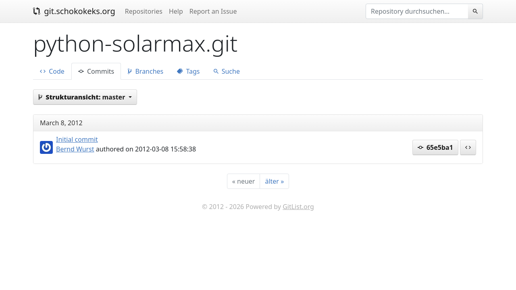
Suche (227, 71)
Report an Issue (213, 11)
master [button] (82, 97)
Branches (145, 71)
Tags (188, 71)
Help (176, 11)
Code (52, 71)
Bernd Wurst (75, 149)
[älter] (274, 181)
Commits (96, 71)
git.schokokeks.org (74, 11)
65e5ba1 (435, 147)
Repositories (143, 11)
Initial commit (77, 139)
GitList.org (298, 206)
